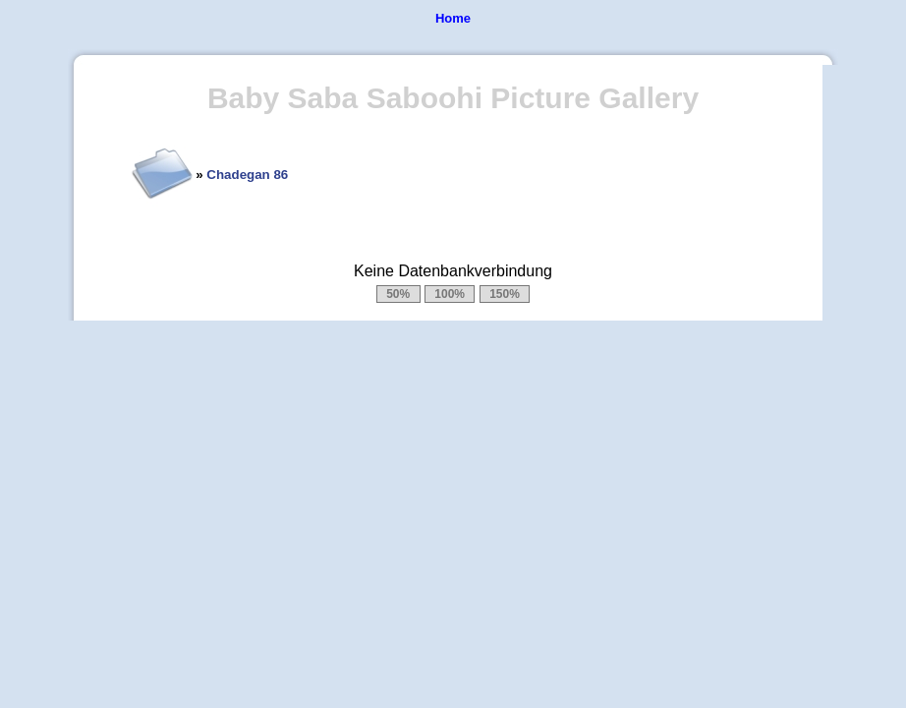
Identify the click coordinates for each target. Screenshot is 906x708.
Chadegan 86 (247, 174)
